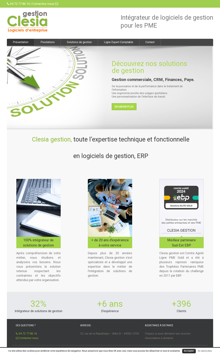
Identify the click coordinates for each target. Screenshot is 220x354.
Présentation (20, 42)
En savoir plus (205, 351)
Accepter (189, 351)
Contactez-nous (45, 4)
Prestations (48, 42)
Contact (150, 42)
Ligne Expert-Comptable (118, 42)
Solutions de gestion (79, 42)
